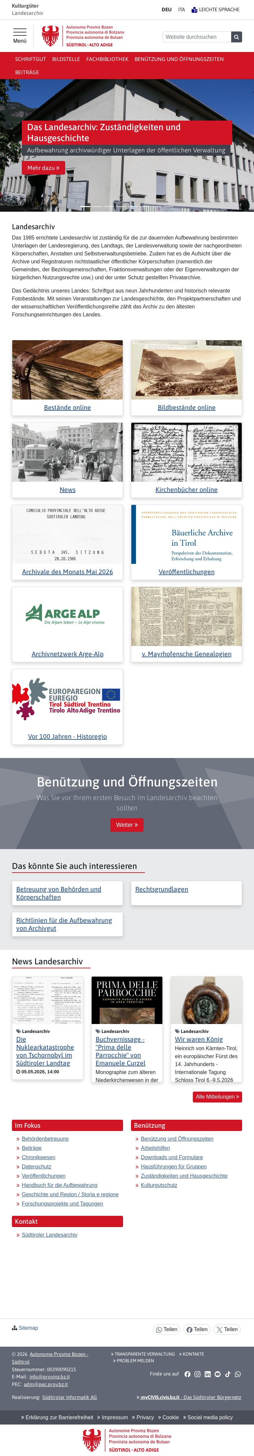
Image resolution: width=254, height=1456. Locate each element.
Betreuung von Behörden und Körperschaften (58, 893)
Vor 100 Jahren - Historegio (67, 736)
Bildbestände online (187, 407)
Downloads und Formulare (172, 1157)
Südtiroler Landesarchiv (49, 1235)
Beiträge (27, 72)
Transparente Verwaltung (143, 1354)
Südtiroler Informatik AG (69, 1397)
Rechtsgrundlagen (161, 889)
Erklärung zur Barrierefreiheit (57, 1417)
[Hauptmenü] (20, 36)
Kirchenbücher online (186, 489)
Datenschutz (36, 1166)
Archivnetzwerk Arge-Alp (68, 654)
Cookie (168, 1417)
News (67, 489)
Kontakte (191, 1354)
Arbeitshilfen (155, 1148)
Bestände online (67, 407)
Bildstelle (66, 59)
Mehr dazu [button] (43, 168)
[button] (9, 145)
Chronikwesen (38, 1157)
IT (181, 9)
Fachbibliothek (107, 59)
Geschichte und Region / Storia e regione (70, 1194)
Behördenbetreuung (45, 1139)
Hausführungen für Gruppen (174, 1166)
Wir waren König (199, 1039)
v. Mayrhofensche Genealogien (187, 654)
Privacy (143, 1417)
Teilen (166, 1329)
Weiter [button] (127, 825)
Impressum (112, 1417)
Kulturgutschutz (159, 1185)
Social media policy (208, 1417)
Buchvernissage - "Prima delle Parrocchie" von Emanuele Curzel (121, 1051)
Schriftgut (30, 59)
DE (167, 9)
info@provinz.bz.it (49, 1376)
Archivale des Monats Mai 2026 (67, 571)
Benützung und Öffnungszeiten (179, 59)
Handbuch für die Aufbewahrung (60, 1185)
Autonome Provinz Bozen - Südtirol (50, 1358)
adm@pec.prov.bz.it (46, 1384)
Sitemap (28, 1328)
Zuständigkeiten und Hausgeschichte (184, 1176)
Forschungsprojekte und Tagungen (62, 1204)
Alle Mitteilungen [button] (217, 1097)
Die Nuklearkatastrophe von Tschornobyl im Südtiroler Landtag (45, 1051)
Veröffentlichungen (187, 571)
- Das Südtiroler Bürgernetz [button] (189, 1397)
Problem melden (133, 1360)
